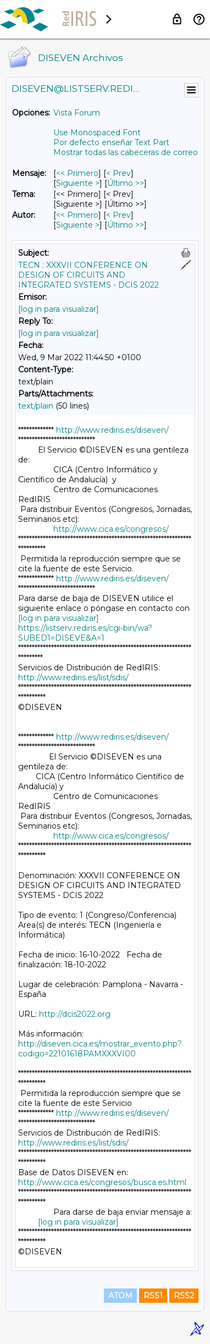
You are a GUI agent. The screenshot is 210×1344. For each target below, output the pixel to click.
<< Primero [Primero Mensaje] (77, 173)
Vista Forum (76, 113)
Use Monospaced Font (97, 132)
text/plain (35, 406)
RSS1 (153, 1296)
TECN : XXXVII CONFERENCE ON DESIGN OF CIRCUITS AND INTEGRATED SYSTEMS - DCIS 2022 (88, 275)
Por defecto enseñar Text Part (111, 142)
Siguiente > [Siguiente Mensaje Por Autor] (78, 225)
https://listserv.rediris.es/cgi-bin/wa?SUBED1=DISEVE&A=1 (85, 633)
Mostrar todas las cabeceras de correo (125, 152)
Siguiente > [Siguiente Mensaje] (78, 183)
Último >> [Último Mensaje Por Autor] (125, 225)
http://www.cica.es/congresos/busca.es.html (102, 1182)
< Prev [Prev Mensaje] (118, 173)
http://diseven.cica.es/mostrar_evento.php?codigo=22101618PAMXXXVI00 (100, 1049)
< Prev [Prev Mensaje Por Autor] (118, 215)
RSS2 (184, 1296)
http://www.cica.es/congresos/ (111, 529)
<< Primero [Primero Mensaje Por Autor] (77, 215)
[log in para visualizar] (58, 309)
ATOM (120, 1296)
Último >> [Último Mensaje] (125, 183)
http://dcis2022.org (74, 1014)
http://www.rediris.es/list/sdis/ (73, 677)
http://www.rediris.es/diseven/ (112, 430)
